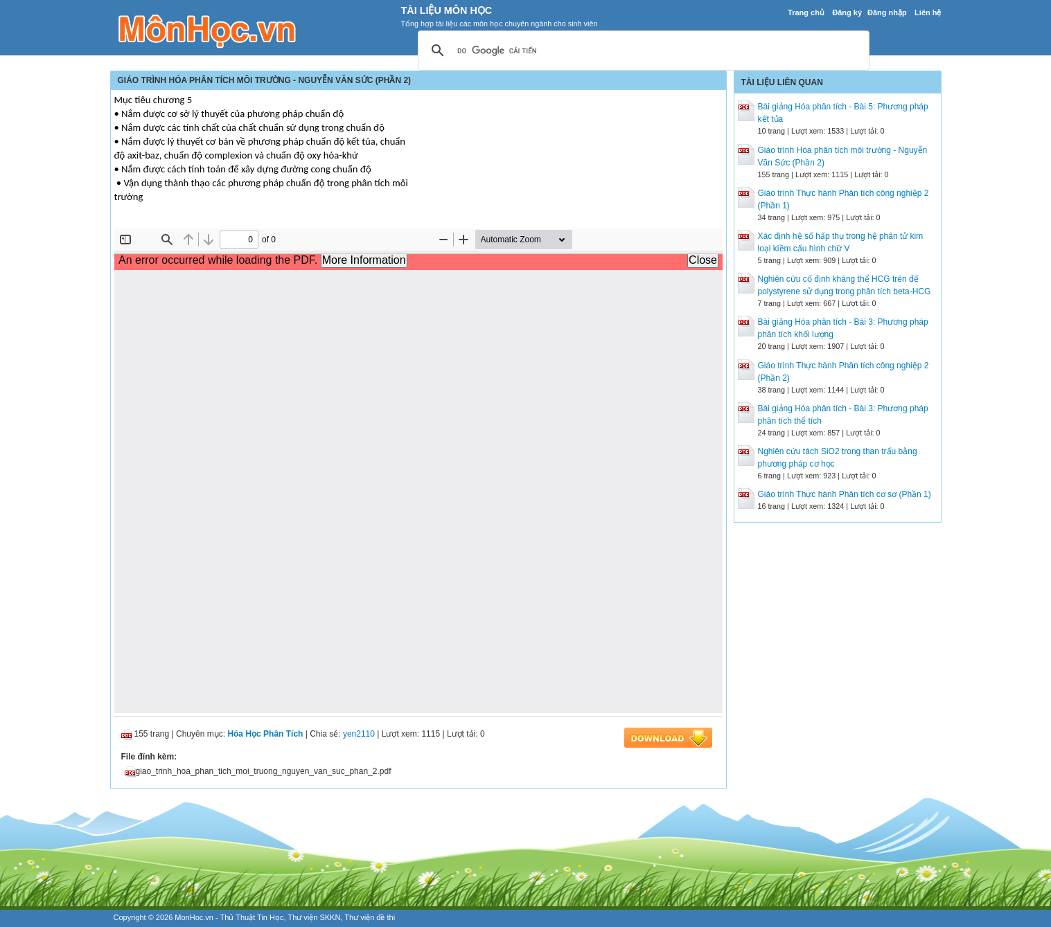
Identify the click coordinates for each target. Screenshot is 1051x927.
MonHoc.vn (194, 917)
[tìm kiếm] (641, 51)
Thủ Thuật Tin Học (252, 917)
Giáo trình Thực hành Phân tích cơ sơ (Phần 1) (844, 494)
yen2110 (359, 734)
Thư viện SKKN (314, 917)
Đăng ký (847, 12)
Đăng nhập (887, 12)
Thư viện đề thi (369, 917)
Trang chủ (806, 12)
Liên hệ (928, 12)
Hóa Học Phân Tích (265, 734)
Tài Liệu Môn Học (447, 10)
